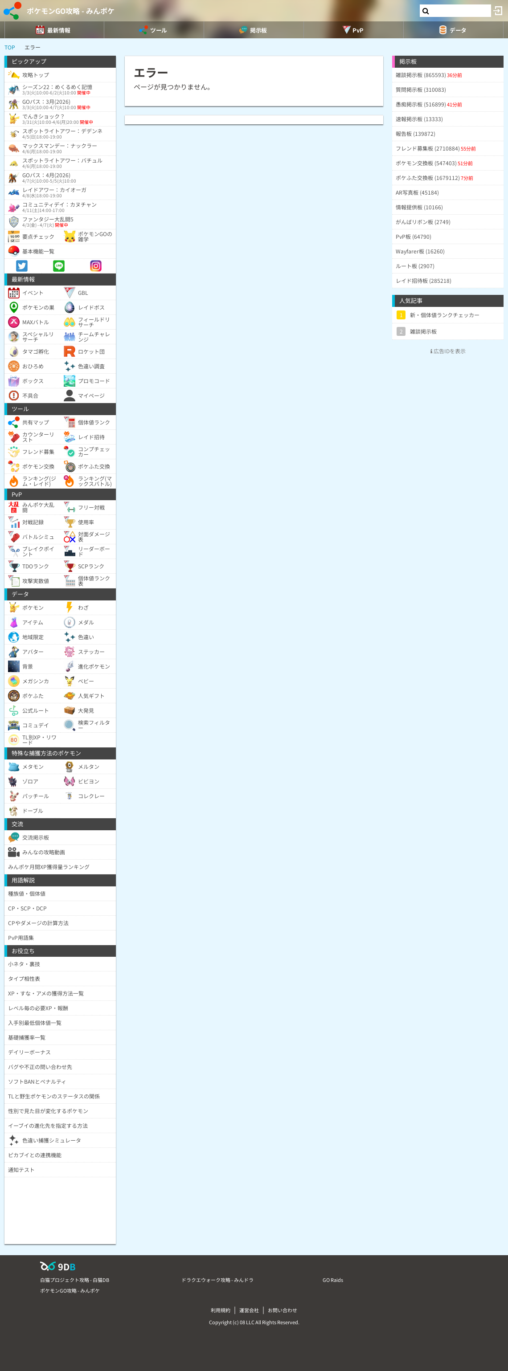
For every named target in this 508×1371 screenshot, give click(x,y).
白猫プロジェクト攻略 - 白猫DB (74, 1279)
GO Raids (333, 1279)
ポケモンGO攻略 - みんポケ (71, 10)
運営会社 (249, 1310)
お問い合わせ (282, 1310)
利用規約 (220, 1310)
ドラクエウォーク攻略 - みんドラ (217, 1279)
